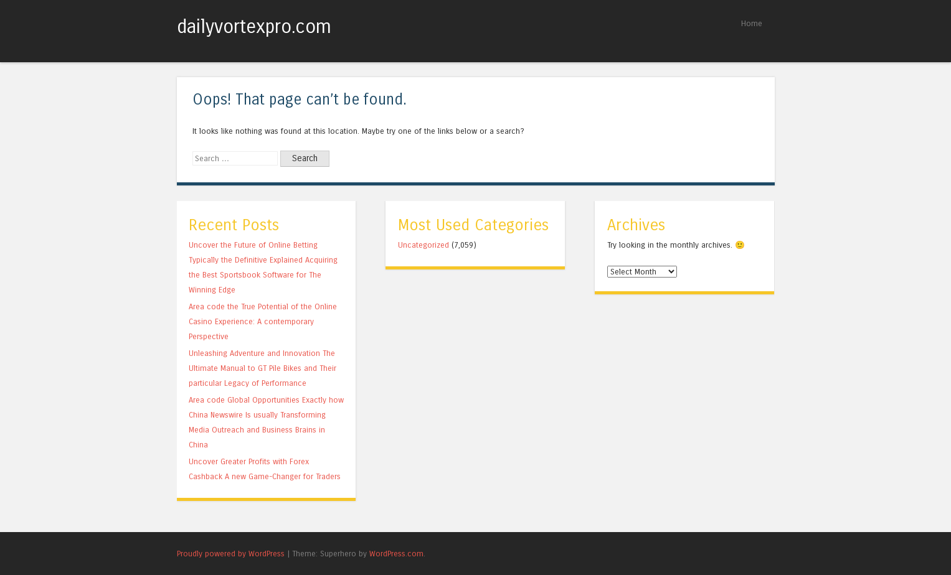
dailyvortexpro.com (254, 27)
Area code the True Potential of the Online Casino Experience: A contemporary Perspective (263, 321)
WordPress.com (396, 553)
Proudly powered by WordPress (231, 553)
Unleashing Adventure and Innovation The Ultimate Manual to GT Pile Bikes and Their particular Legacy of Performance (262, 368)
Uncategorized (423, 245)
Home (751, 23)
